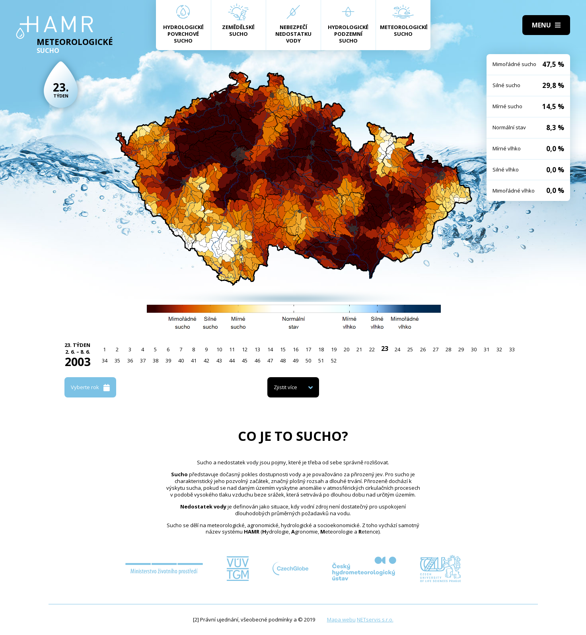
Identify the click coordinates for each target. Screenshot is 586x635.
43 (219, 360)
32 (499, 349)
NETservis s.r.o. (375, 619)
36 (130, 360)
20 (346, 349)
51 (321, 360)
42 (206, 360)
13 (257, 349)
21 (359, 349)
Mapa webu (341, 619)
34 (104, 360)
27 (435, 349)
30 (474, 349)
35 (117, 360)
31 (486, 349)
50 (308, 360)
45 (244, 360)
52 (334, 360)
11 (232, 349)
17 (308, 349)
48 (283, 360)
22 (372, 349)
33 (512, 349)
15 (283, 349)
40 (181, 360)
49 (295, 360)
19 (334, 349)
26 (423, 349)
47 (270, 360)
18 (321, 349)
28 (448, 349)
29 (461, 349)
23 (384, 348)
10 (219, 349)
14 (270, 349)
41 (194, 360)
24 (397, 349)
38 (155, 360)
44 (232, 360)
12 (244, 349)
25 (410, 349)
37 (143, 360)
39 (168, 360)
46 (257, 360)
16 (295, 349)
